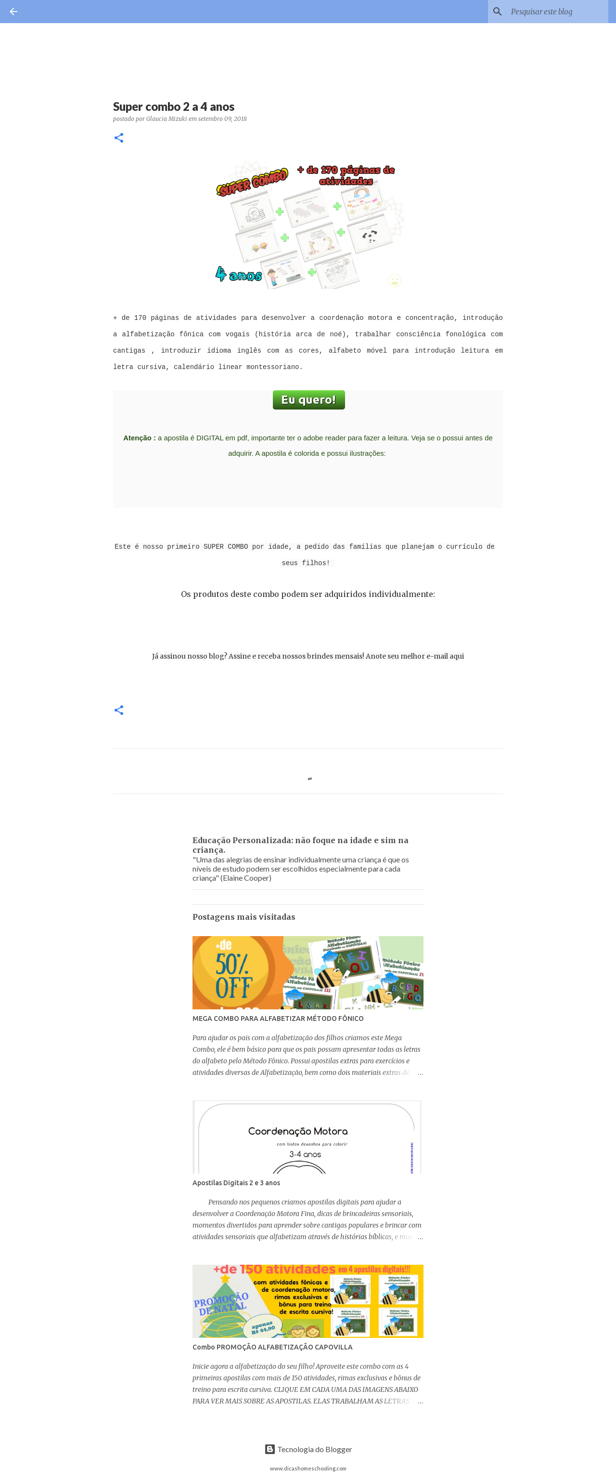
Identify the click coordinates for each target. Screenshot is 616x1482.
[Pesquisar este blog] (557, 11)
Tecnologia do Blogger (308, 1449)
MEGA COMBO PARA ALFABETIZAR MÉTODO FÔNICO (278, 1018)
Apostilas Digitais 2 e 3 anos (236, 1183)
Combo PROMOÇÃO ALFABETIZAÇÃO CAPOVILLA (272, 1347)
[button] (119, 138)
